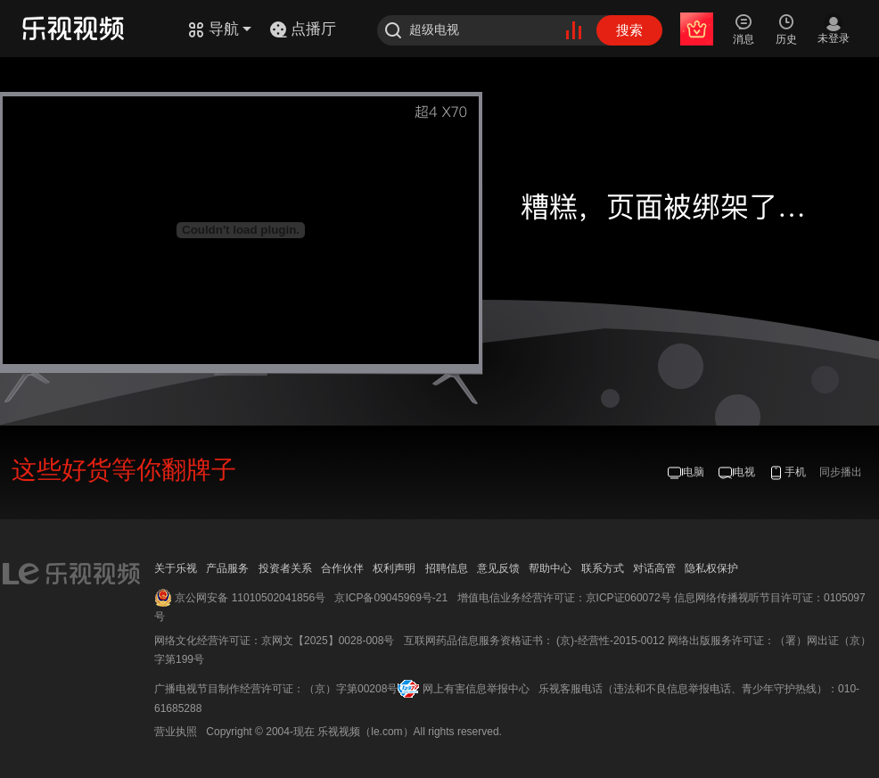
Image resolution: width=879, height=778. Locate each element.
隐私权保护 (711, 568)
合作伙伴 (342, 568)
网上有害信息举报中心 (476, 689)
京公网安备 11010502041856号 (250, 598)
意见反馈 (498, 568)
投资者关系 (285, 568)
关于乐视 (175, 568)
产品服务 (227, 568)
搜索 (629, 29)
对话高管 (654, 568)
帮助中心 (550, 568)
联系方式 (602, 568)
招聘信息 (446, 568)
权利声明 (394, 568)
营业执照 (175, 731)
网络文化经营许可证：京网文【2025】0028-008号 (274, 640)
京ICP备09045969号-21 (391, 598)
